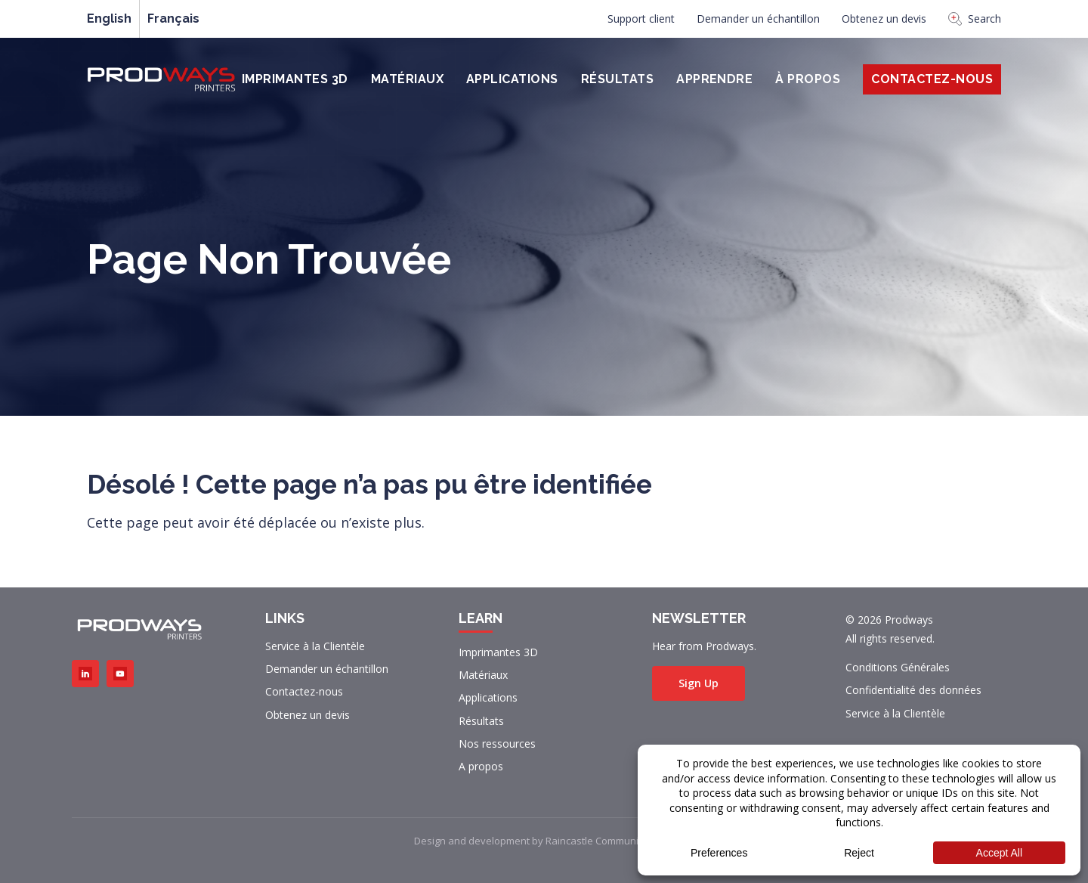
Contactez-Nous (932, 79)
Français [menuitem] (173, 19)
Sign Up (698, 683)
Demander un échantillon (758, 18)
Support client (641, 18)
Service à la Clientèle (315, 646)
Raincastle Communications (609, 840)
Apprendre (714, 79)
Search (974, 18)
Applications (512, 79)
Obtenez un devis (884, 18)
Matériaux (407, 79)
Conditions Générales (897, 667)
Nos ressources (497, 743)
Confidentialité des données (913, 690)
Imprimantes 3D (295, 79)
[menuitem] (641, 23)
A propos (481, 766)
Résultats (617, 79)
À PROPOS (807, 79)
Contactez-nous (304, 691)
